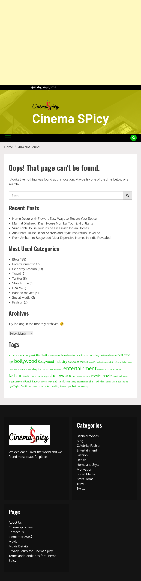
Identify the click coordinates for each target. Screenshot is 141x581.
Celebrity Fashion (24, 269)
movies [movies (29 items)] (107, 375)
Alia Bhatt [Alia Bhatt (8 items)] (41, 355)
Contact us (16, 532)
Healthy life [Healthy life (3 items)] (45, 376)
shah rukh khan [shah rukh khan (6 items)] (97, 381)
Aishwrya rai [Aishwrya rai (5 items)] (28, 355)
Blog (15, 259)
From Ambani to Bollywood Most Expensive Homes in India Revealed (61, 238)
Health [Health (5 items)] (26, 376)
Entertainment (22, 264)
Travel (16, 274)
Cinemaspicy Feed (21, 527)
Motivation (84, 469)
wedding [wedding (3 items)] (84, 386)
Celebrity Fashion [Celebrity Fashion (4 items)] (123, 362)
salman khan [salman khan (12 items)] (61, 381)
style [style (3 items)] (11, 386)
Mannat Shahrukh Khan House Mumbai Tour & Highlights (52, 223)
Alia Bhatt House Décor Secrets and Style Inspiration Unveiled (56, 233)
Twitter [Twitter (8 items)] (76, 386)
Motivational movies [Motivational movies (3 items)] (81, 376)
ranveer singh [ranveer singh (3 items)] (46, 382)
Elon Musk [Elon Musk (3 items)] (58, 369)
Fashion (17, 302)
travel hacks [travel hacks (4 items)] (43, 386)
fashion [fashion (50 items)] (16, 375)
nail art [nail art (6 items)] (118, 376)
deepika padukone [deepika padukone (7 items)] (42, 369)
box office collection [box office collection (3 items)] (97, 362)
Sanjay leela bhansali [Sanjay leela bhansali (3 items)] (79, 382)
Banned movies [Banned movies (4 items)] (68, 355)
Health (17, 288)
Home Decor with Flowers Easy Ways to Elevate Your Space (54, 218)
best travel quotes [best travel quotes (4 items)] (108, 355)
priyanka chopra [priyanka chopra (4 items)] (16, 381)
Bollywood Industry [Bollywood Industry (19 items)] (52, 361)
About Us (15, 522)
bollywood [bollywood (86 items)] (25, 361)
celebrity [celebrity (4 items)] (110, 362)
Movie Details (18, 546)
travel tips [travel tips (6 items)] (65, 386)
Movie (13, 541)
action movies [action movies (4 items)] (15, 355)
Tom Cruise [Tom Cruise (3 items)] (32, 386)
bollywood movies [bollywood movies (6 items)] (78, 361)
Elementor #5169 (20, 537)
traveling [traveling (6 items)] (54, 386)
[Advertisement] (70, 42)
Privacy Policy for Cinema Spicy (31, 551)
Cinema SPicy (70, 118)
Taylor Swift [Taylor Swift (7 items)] (20, 386)
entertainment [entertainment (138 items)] (80, 368)
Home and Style (88, 465)
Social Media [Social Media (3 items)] (111, 382)
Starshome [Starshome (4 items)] (123, 381)
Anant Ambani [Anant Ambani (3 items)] (54, 355)
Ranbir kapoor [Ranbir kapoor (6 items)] (32, 381)
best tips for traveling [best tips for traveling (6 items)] (87, 355)
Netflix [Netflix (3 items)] (125, 376)
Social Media (21, 297)
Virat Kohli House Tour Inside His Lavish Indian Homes (50, 228)
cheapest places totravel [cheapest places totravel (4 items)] (20, 369)
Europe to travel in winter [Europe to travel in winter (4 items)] (109, 369)
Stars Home (20, 283)
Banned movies (23, 293)
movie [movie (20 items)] (96, 376)
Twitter (17, 278)
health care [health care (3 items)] (35, 376)
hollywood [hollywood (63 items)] (62, 375)
